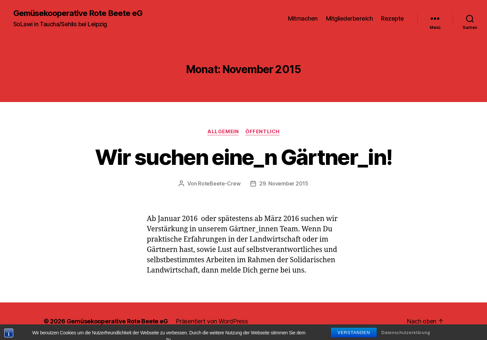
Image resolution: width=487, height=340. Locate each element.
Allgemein (223, 132)
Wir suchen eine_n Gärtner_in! (243, 157)
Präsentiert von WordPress (212, 321)
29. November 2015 (283, 183)
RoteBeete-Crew (219, 183)
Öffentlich (262, 132)
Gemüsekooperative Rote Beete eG (77, 13)
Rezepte (392, 18)
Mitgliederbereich (349, 18)
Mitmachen (303, 18)
